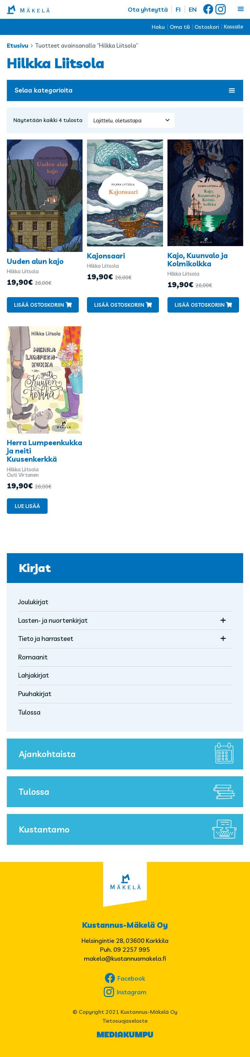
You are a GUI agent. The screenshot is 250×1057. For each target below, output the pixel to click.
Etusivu (17, 45)
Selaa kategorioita (125, 90)
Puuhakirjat (34, 694)
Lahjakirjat (33, 675)
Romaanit (33, 657)
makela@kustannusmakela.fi (125, 958)
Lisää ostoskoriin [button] (39, 305)
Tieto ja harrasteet (45, 638)
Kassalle (233, 26)
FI (178, 9)
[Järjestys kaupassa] (131, 120)
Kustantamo (129, 829)
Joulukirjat (33, 602)
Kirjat (35, 568)
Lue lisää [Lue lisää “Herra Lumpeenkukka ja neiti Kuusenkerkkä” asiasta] (27, 506)
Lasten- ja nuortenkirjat (53, 620)
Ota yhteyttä (148, 9)
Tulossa (29, 712)
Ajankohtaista (129, 754)
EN (193, 9)
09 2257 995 (131, 949)
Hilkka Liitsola (23, 271)
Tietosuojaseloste (125, 1020)
